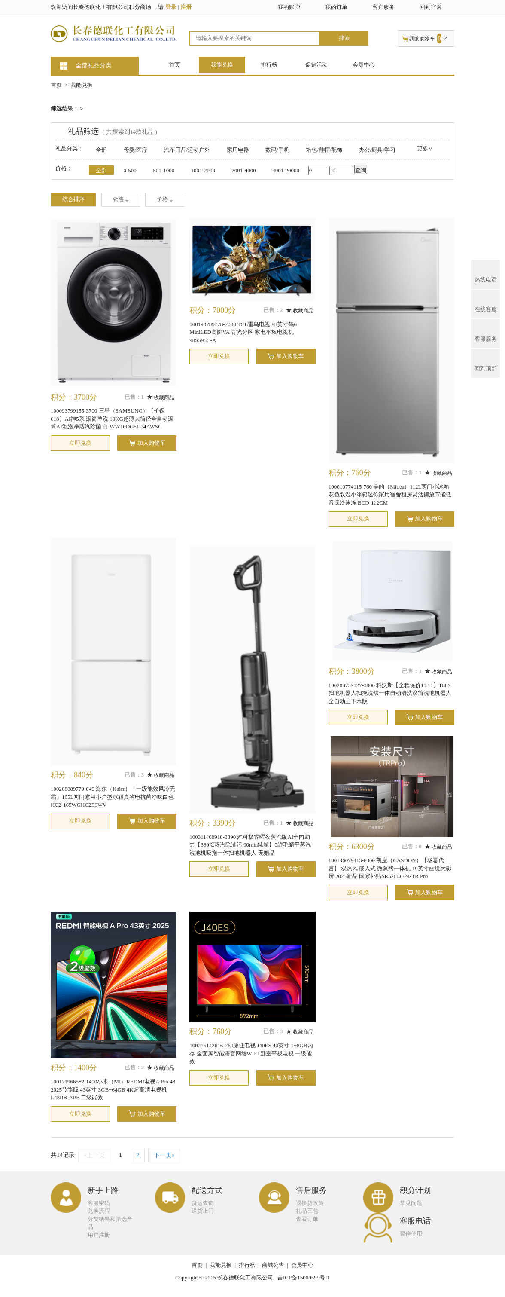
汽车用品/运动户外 (187, 150)
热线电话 (486, 273)
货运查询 (203, 1203)
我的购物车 (422, 39)
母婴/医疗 (136, 150)
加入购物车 (151, 443)
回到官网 (431, 7)
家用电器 (238, 150)
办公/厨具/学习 (377, 150)
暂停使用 (411, 1233)
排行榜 (269, 64)
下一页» (164, 1155)
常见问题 (411, 1203)
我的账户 (289, 7)
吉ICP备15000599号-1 (303, 1277)
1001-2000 (203, 170)
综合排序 (73, 199)
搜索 (344, 38)
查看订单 (307, 1219)
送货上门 (203, 1211)
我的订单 (336, 7)
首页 (174, 64)
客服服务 (486, 332)
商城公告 (273, 1265)
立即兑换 (80, 443)
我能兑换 (222, 64)
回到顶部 (486, 362)
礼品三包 (307, 1211)
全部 (101, 150)
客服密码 (99, 1203)
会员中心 (364, 64)
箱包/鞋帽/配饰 (324, 150)
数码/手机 (277, 150)
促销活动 (316, 64)
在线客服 (486, 303)
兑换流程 (99, 1211)
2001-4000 (243, 170)
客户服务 (383, 7)
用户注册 (99, 1235)
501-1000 (163, 170)
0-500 (130, 170)
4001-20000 (285, 170)
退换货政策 (310, 1203)
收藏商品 (160, 398)
